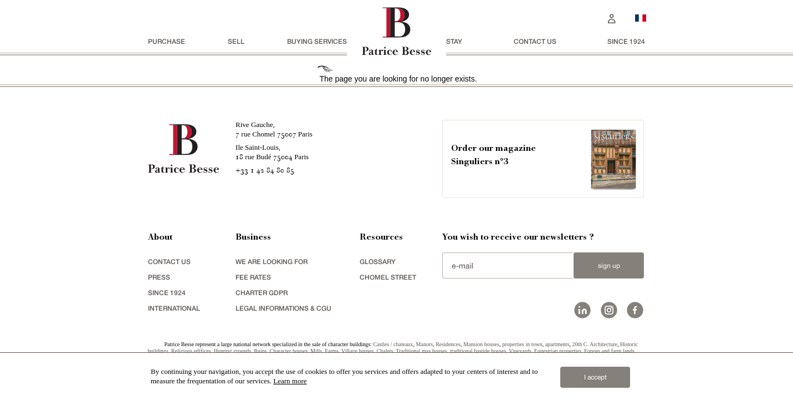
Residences (448, 344)
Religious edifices (191, 351)
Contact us (535, 41)
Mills (316, 351)
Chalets (385, 351)
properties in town (522, 344)
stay (454, 41)
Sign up (609, 266)
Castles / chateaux (393, 344)
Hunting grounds (233, 351)
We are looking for (272, 261)
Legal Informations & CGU (283, 308)
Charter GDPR (262, 292)
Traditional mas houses (421, 351)
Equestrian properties (557, 351)
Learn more (289, 381)
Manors (424, 344)
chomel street (388, 277)
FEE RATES (253, 277)
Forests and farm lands (609, 351)
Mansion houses (481, 344)
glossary (378, 261)
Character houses (289, 351)
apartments (557, 344)
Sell (236, 41)
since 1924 (626, 41)
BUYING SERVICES (317, 41)
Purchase (166, 41)
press (159, 277)
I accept (595, 377)
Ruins (260, 351)
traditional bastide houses (478, 351)
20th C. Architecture (594, 344)
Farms (332, 351)
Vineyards (520, 351)
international (174, 308)
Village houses (357, 351)
